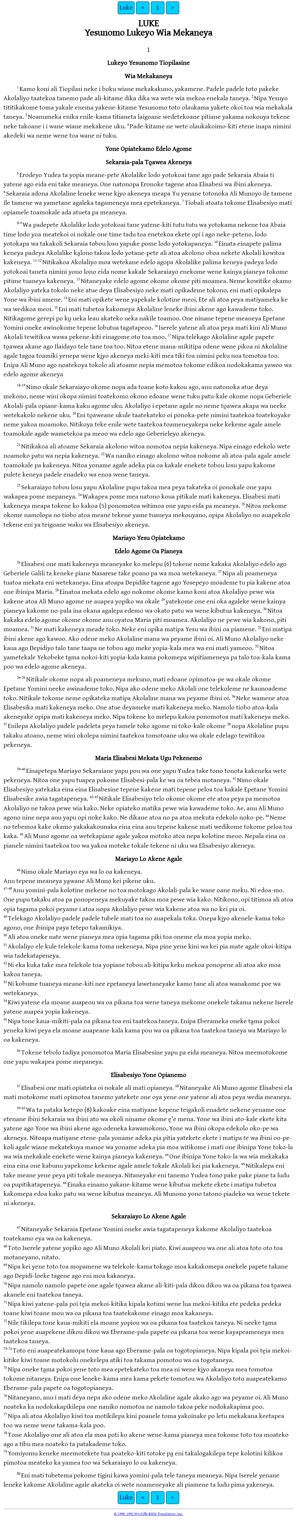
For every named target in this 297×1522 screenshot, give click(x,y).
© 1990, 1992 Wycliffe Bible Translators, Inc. (148, 1514)
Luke (126, 8)
